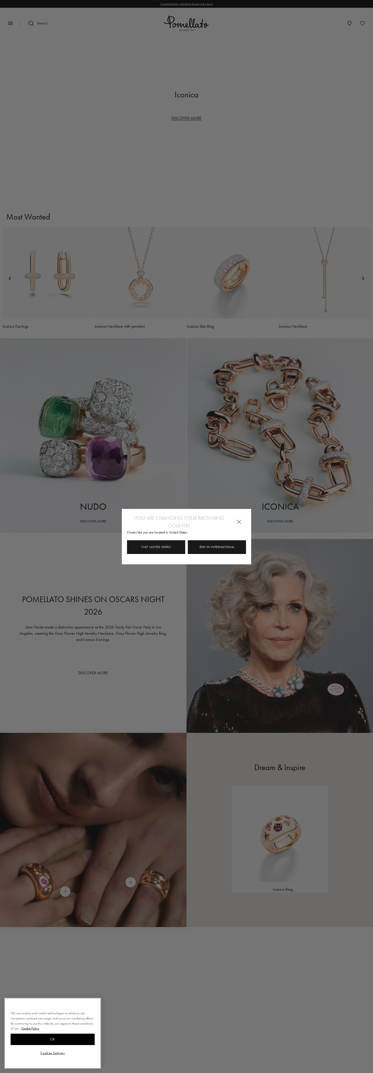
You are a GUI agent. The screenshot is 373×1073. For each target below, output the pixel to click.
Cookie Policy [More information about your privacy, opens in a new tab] (30, 1028)
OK (52, 1039)
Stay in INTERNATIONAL (217, 547)
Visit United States (156, 547)
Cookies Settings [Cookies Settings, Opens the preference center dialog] (52, 1053)
